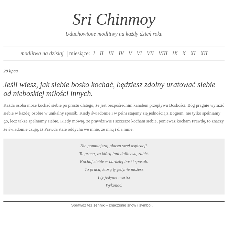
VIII (163, 53)
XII (203, 53)
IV (121, 53)
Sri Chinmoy (114, 19)
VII (150, 53)
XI (193, 53)
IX (174, 53)
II (102, 53)
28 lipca (10, 71)
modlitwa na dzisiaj (42, 53)
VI (139, 53)
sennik (99, 205)
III (111, 53)
